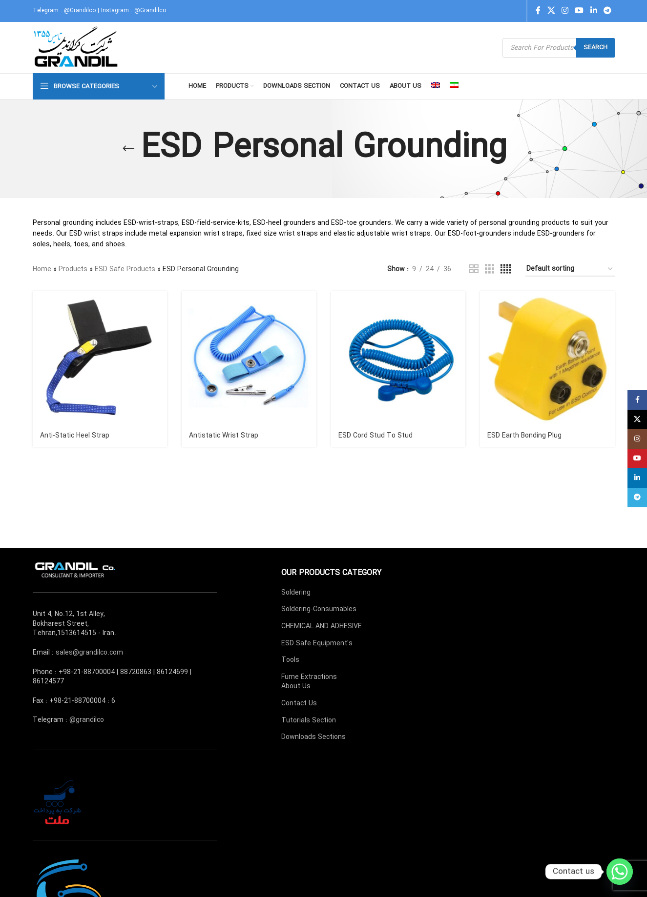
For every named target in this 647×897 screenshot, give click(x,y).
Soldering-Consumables (318, 609)
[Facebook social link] (538, 11)
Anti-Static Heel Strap (74, 435)
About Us (296, 686)
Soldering (296, 592)
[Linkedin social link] (593, 11)
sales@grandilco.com (89, 652)
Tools (290, 660)
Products (73, 269)
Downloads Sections (313, 737)
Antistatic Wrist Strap (223, 435)
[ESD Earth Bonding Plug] (547, 358)
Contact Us (299, 703)
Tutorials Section (308, 720)
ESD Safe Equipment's (317, 643)
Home (42, 269)
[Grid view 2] (474, 269)
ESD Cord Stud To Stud (375, 435)
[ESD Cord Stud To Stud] (398, 358)
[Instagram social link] (564, 11)
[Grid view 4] (506, 269)
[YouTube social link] (579, 11)
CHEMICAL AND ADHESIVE (321, 626)
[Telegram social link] (607, 11)
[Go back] (128, 149)
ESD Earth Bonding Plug (524, 435)
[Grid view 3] (489, 269)
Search (595, 47)
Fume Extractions (309, 677)
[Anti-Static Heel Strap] (100, 358)
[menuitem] (435, 86)
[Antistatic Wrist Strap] (249, 358)
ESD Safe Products (125, 269)
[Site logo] (77, 47)
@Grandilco (80, 10)
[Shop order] (570, 269)
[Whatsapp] (619, 871)
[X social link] (551, 11)
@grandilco (86, 720)
